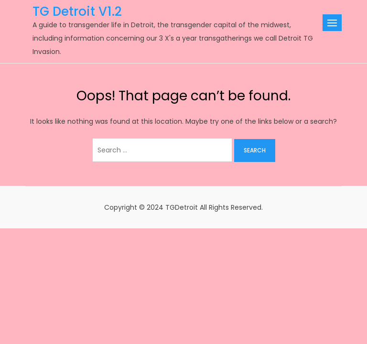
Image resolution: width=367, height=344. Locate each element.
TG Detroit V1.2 (77, 11)
